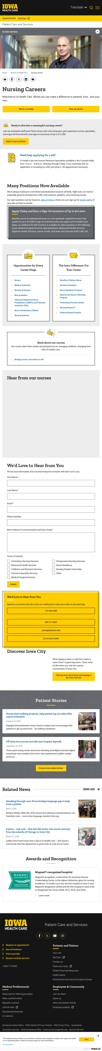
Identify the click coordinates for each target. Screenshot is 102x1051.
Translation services (10, 1029)
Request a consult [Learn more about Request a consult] (10, 1002)
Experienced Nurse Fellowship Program (73, 296)
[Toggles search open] (92, 7)
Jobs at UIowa (47, 200)
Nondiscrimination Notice (13, 1025)
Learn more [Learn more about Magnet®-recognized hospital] (44, 895)
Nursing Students (21, 315)
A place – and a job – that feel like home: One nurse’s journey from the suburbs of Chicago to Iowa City (38, 830)
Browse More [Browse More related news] (89, 789)
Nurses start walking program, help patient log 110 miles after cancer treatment (39, 715)
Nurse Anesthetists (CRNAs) (26, 310)
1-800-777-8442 (9, 966)
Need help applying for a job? (38, 155)
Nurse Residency (64, 565)
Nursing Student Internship (68, 569)
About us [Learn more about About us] (57, 998)
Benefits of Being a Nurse (71, 280)
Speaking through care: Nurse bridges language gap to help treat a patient (38, 803)
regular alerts (86, 200)
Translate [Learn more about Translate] (76, 7)
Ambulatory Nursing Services (25, 561)
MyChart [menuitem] (22, 18)
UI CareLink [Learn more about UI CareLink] (7, 1016)
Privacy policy (8, 1044)
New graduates (20, 295)
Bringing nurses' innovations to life (29, 359)
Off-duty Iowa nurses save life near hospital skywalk (33, 741)
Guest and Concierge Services (55, 1029)
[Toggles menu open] (97, 7)
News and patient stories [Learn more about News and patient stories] (64, 1002)
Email (20, 503)
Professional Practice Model (72, 303)
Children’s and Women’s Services (26, 569)
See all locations (14, 949)
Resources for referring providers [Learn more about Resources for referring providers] (17, 994)
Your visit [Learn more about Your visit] (57, 953)
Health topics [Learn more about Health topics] (59, 975)
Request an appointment (17, 945)
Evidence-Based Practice (70, 312)
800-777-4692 (51, 622)
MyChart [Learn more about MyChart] (57, 957)
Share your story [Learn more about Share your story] (61, 966)
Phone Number (14, 516)
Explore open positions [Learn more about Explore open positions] (15, 141)
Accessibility (76, 1025)
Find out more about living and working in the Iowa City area (73, 676)
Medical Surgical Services (23, 577)
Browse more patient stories (51, 768)
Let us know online (51, 638)
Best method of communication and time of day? (30, 530)
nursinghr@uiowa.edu (51, 630)
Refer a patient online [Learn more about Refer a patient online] (12, 998)
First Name (22, 477)
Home (4, 73)
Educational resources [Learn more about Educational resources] (12, 1011)
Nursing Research (67, 307)
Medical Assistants (22, 285)
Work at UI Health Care (19, 73)
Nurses (17, 280)
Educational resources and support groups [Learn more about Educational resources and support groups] (72, 979)
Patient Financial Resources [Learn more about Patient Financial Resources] (65, 970)
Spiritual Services (76, 1029)
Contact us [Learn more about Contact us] (58, 961)
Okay (86, 1039)
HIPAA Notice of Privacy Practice (38, 1025)
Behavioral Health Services (23, 565)
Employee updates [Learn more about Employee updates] (61, 1007)
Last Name (22, 490)
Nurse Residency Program (71, 290)
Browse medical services (17, 958)
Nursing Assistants (22, 290)
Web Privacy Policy (62, 1025)
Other (58, 573)
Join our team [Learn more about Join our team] (59, 994)
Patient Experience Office (31, 1029)
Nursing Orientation (68, 285)
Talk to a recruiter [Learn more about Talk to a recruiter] (26, 109)
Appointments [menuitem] (9, 18)
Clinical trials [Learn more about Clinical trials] (8, 1007)
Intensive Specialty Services (24, 573)
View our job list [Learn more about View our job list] (76, 109)
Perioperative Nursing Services (70, 561)
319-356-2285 (51, 611)
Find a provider (13, 954)
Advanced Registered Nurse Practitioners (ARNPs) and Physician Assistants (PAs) (29, 303)
